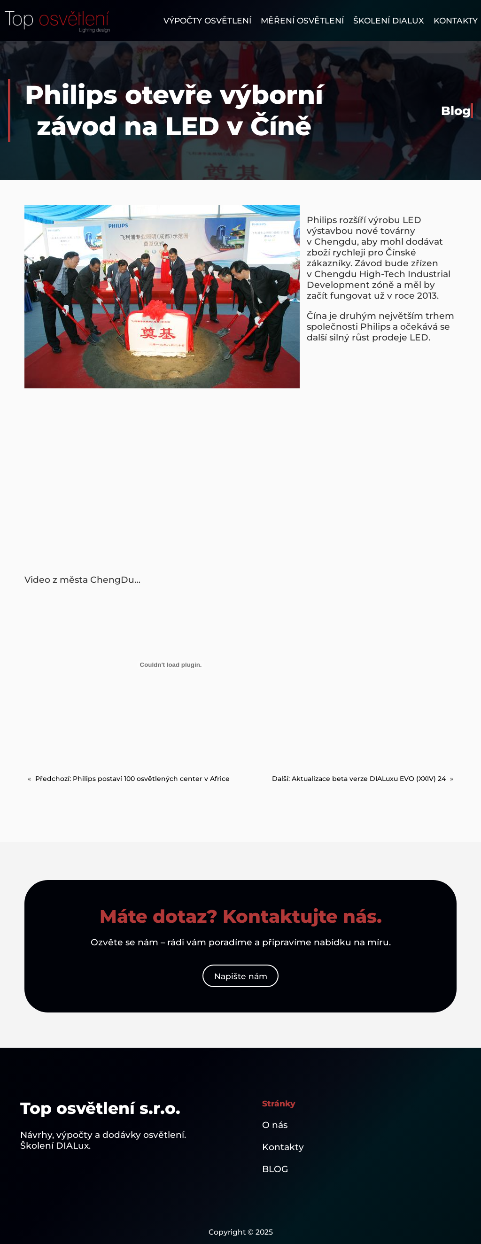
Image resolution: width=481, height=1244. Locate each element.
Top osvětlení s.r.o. (100, 1108)
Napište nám (240, 976)
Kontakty (283, 1147)
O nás (274, 1125)
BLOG (275, 1169)
